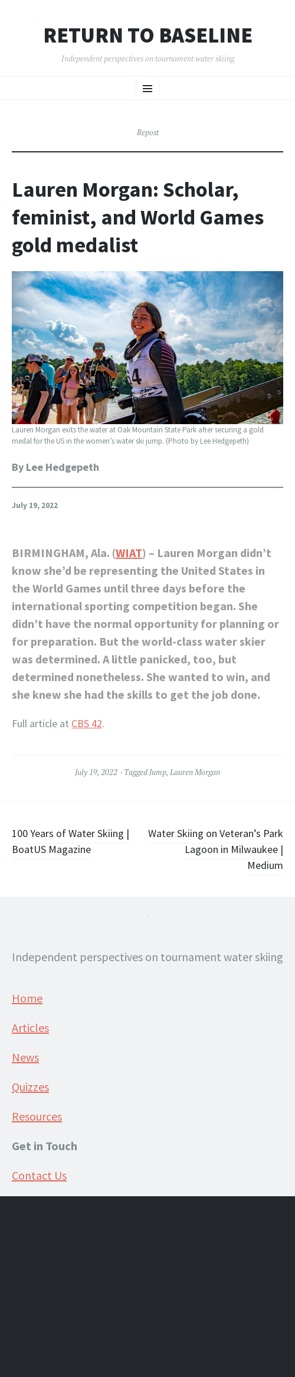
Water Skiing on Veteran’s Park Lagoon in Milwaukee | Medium (215, 849)
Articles (30, 1027)
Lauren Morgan (195, 772)
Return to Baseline (148, 35)
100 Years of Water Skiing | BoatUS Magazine (70, 841)
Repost (148, 132)
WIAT (129, 552)
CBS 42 (86, 723)
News (25, 1057)
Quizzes (30, 1086)
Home (27, 998)
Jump (157, 772)
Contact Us (39, 1175)
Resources (37, 1116)
